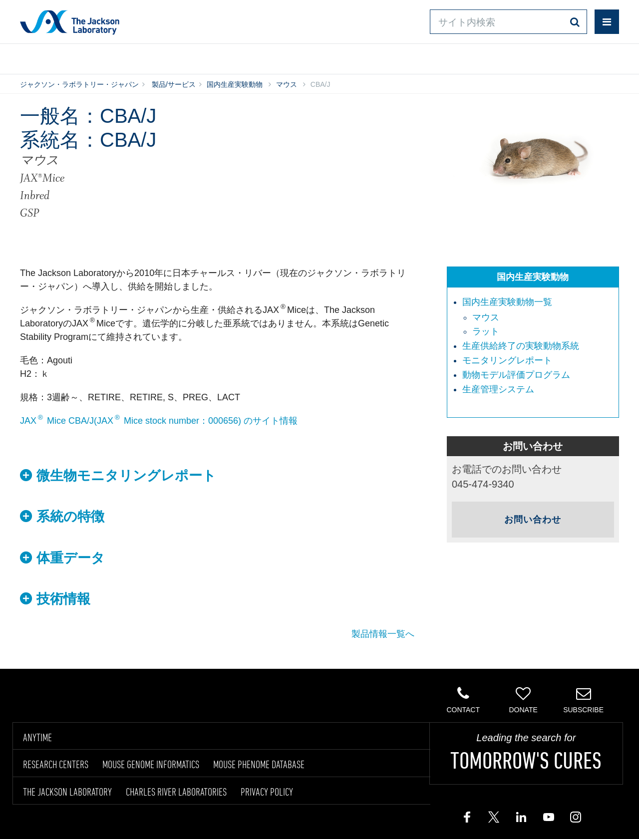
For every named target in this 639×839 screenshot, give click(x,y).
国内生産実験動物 (235, 84)
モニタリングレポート (507, 360)
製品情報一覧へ (382, 634)
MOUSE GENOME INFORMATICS (150, 764)
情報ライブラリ (172, 57)
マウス (286, 84)
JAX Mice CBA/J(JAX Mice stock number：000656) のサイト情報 (159, 421)
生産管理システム (498, 389)
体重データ (70, 558)
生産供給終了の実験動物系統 (520, 346)
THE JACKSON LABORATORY (67, 792)
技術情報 (63, 598)
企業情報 (575, 57)
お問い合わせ (404, 57)
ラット (485, 331)
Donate (523, 700)
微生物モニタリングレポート (126, 475)
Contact (463, 700)
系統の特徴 (70, 516)
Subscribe (583, 700)
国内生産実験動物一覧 (507, 302)
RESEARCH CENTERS (55, 764)
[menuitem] (538, 317)
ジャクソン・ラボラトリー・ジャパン (79, 84)
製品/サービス (66, 57)
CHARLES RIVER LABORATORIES (176, 792)
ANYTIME (37, 737)
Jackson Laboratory (69, 22)
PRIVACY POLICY (267, 792)
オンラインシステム (290, 57)
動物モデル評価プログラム (516, 375)
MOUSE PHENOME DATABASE (259, 764)
